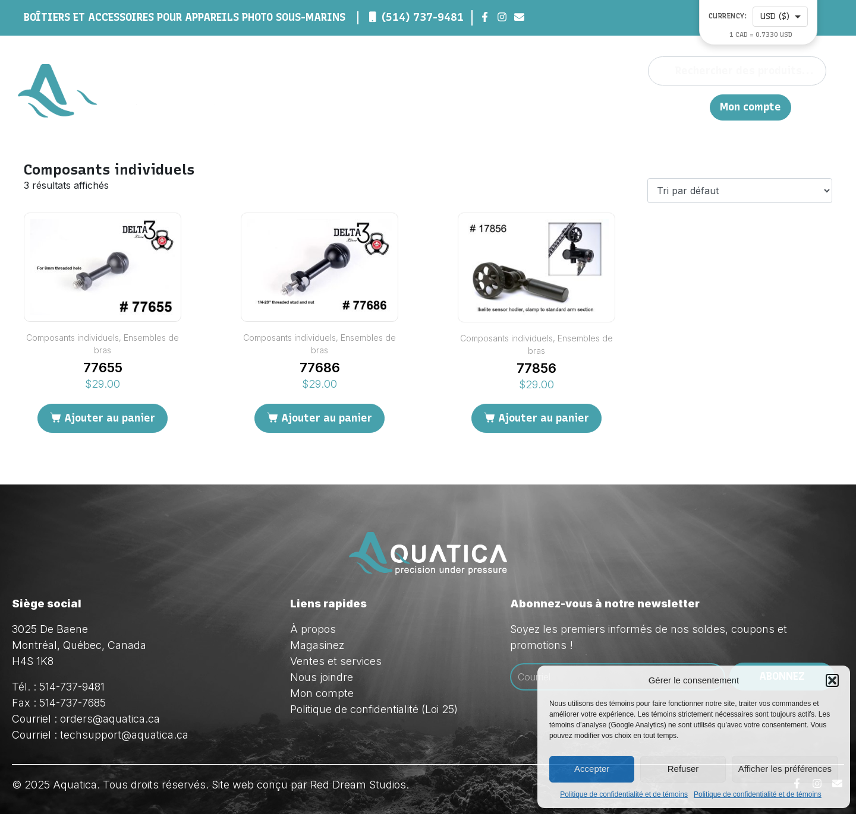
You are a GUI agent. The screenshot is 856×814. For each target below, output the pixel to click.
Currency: (728, 16)
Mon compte (750, 107)
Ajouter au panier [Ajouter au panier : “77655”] (109, 418)
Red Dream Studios (358, 784)
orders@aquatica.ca (110, 718)
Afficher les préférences (785, 769)
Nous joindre (647, 106)
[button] (832, 680)
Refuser (683, 769)
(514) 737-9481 (423, 17)
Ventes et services (336, 661)
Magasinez (507, 106)
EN (694, 106)
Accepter (591, 769)
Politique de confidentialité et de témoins (624, 794)
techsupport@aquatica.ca (124, 735)
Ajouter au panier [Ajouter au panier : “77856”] (543, 418)
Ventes (579, 106)
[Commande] (739, 190)
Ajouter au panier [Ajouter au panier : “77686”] (326, 418)
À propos (431, 106)
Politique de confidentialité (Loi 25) (374, 709)
